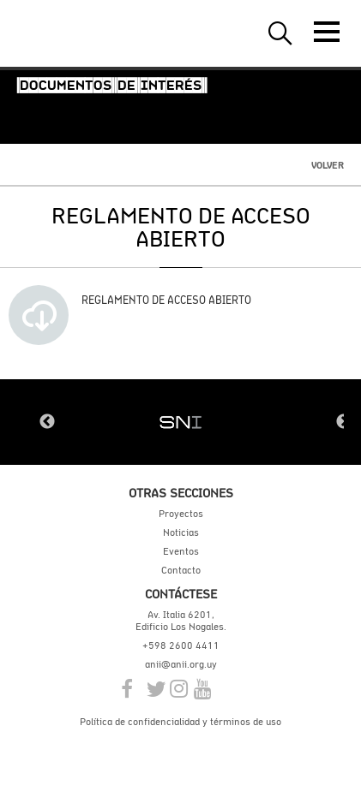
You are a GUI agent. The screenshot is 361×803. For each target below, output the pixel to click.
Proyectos (181, 514)
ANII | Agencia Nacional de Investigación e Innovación (94, 33)
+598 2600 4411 (181, 645)
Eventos (181, 551)
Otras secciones (181, 492)
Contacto (181, 570)
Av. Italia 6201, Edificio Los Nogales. (180, 621)
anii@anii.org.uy (181, 664)
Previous (47, 422)
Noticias (181, 532)
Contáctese (181, 593)
